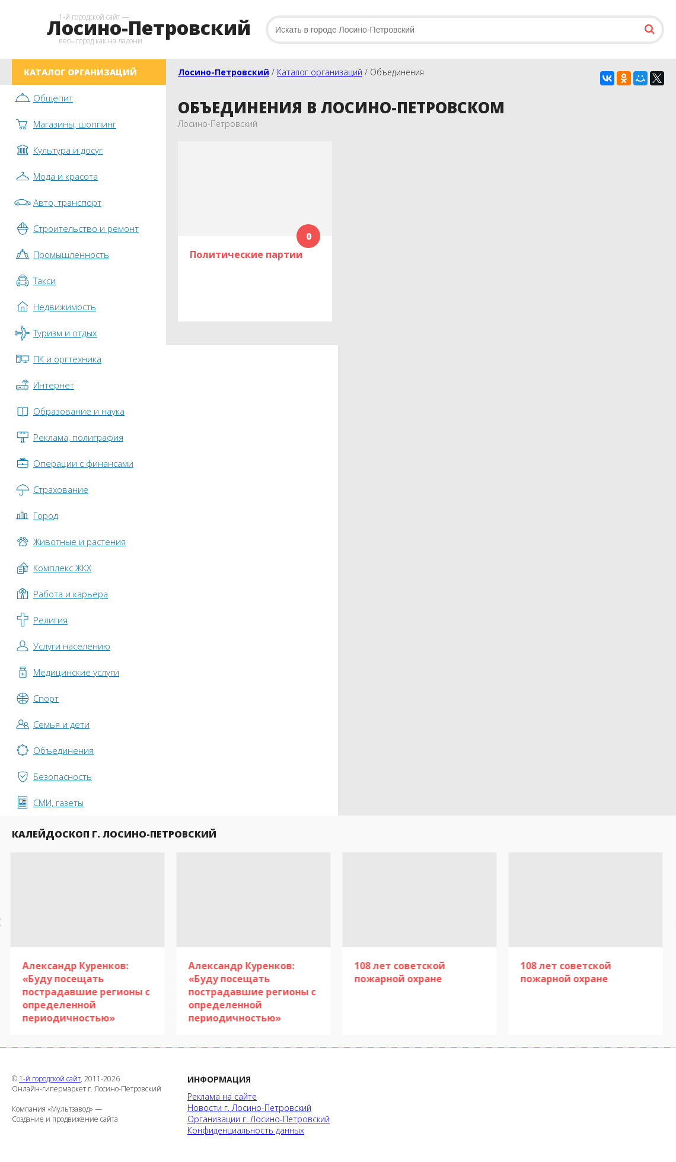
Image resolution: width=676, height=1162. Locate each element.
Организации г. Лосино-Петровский (258, 1119)
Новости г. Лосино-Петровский (249, 1107)
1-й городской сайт (50, 1079)
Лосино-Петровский (223, 72)
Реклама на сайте (222, 1096)
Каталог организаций (319, 72)
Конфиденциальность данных (245, 1130)
